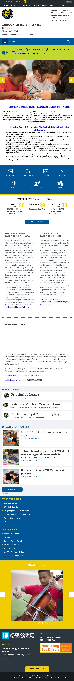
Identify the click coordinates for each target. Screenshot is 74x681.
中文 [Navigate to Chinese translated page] (30, 5)
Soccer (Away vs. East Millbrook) (15, 212)
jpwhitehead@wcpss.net (14, 380)
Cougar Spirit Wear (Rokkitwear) (17, 511)
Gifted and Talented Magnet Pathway (18, 305)
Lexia (6, 522)
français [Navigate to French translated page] (36, 5)
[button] (12, 2)
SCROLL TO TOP (35, 669)
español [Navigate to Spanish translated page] (24, 5)
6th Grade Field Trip (37, 209)
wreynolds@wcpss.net (13, 375)
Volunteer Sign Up (11, 545)
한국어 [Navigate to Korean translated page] (51, 5)
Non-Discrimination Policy (16, 677)
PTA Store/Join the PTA (13, 556)
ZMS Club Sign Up (11, 507)
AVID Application (10, 503)
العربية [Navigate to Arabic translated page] (57, 5)
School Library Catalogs (47, 677)
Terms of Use (61, 677)
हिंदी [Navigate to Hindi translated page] (63, 5)
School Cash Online (11, 533)
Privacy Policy (32, 677)
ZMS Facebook (10, 548)
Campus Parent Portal (13, 541)
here (60, 361)
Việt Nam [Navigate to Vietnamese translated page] (44, 5)
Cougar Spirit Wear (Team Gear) (17, 514)
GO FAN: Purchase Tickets (14, 552)
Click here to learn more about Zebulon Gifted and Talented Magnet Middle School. (54, 301)
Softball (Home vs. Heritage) (56, 212)
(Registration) (19, 51)
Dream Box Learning (12, 518)
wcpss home (32, 2)
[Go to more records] (12, 489)
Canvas (7, 537)
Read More (31, 398)
